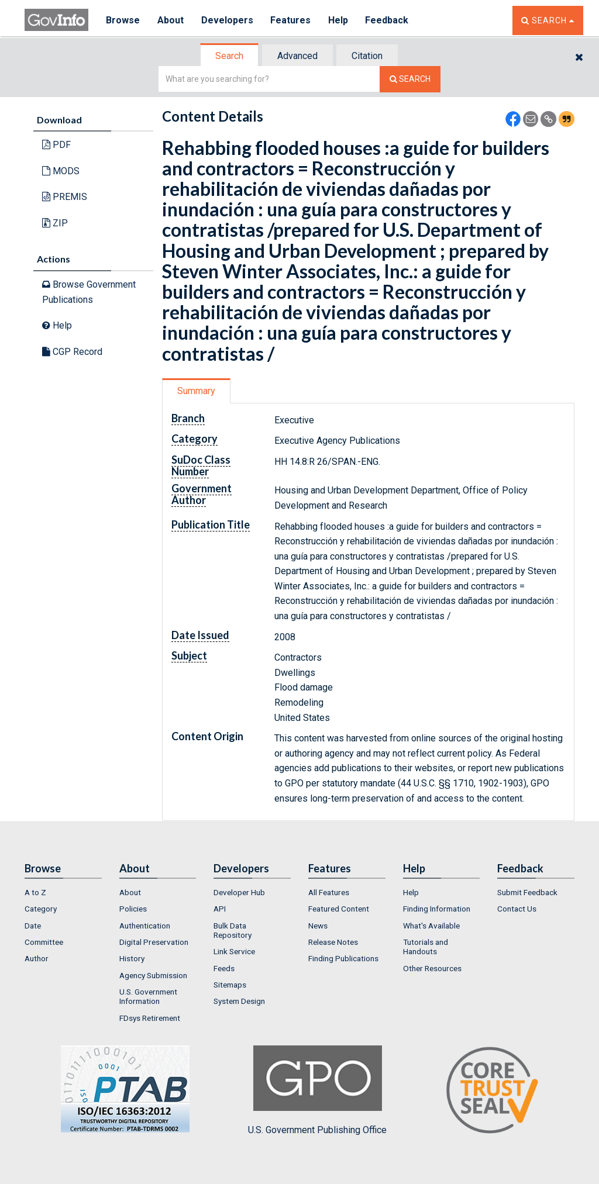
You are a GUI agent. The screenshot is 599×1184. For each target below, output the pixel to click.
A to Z (35, 892)
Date (33, 925)
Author (37, 958)
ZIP (55, 223)
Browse (123, 20)
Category (41, 908)
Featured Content (338, 908)
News (318, 925)
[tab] (230, 55)
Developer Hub (239, 892)
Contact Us (516, 908)
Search (229, 55)
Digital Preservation (153, 942)
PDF (56, 144)
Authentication (144, 925)
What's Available (431, 925)
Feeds (224, 968)
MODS (61, 171)
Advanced (297, 55)
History (131, 958)
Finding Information (436, 908)
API (220, 908)
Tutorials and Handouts (425, 946)
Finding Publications (343, 958)
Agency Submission (153, 975)
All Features (328, 892)
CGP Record (72, 351)
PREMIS (64, 196)
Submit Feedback (527, 892)
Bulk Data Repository (233, 930)
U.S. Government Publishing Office (317, 1090)
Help (339, 20)
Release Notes (333, 942)
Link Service (234, 951)
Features (291, 20)
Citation (367, 55)
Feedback (387, 20)
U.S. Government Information (148, 996)
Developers (227, 20)
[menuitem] (63, 892)
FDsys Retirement (149, 1018)
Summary (196, 390)
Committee (44, 942)
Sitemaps (230, 984)
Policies (133, 908)
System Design (239, 1001)
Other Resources (432, 968)
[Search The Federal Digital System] (410, 79)
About (170, 20)
